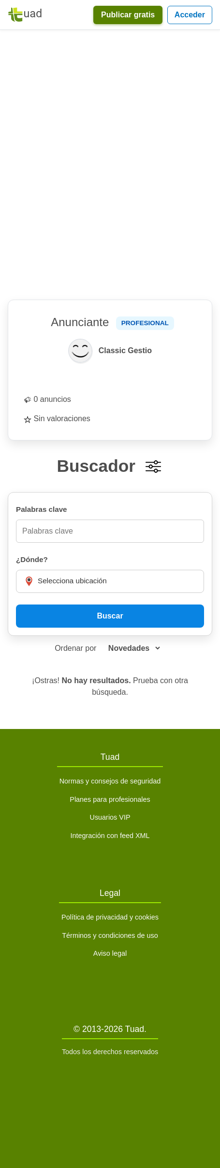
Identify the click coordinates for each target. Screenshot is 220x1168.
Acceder (190, 15)
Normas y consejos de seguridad (110, 781)
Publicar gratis (128, 15)
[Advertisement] (110, 165)
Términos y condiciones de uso (110, 935)
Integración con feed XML (109, 835)
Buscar (110, 616)
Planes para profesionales (110, 799)
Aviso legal (110, 953)
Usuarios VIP (110, 817)
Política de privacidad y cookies (110, 917)
